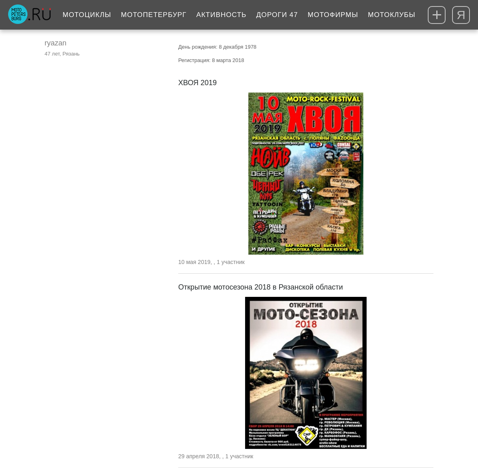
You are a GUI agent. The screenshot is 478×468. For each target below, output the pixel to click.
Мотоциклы (86, 15)
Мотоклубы (391, 15)
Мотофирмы (333, 15)
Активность (221, 15)
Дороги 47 (277, 15)
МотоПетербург (154, 15)
